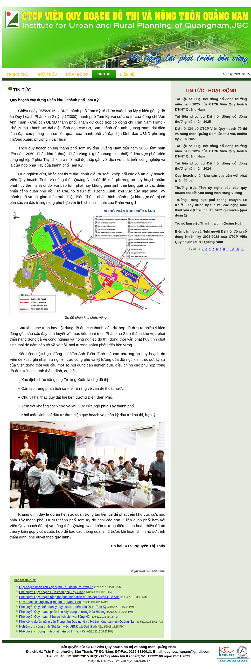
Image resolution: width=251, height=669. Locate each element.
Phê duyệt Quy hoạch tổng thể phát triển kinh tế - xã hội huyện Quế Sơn (69, 597)
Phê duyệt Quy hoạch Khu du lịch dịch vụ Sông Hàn (55, 616)
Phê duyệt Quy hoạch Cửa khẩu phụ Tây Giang (52, 592)
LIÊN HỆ (127, 74)
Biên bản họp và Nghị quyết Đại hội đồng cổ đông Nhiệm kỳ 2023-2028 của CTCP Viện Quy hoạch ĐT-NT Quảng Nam (211, 236)
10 (232, 249)
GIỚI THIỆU (47, 74)
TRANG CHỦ (17, 74)
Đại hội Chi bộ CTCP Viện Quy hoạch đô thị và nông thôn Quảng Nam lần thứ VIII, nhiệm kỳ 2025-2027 (211, 134)
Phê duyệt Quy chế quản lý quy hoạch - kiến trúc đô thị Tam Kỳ (63, 607)
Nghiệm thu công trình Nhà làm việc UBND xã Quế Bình (58, 626)
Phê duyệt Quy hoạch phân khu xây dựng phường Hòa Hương (62, 612)
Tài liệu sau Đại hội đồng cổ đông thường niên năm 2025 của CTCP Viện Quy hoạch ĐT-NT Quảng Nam (211, 104)
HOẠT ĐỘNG (77, 74)
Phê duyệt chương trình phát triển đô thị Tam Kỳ (52, 631)
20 (237, 249)
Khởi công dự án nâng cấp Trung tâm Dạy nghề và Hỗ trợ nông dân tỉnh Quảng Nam (77, 621)
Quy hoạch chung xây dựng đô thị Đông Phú (50, 602)
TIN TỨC (103, 74)
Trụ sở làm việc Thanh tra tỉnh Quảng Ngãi (208, 223)
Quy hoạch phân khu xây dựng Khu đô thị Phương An (56, 587)
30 (242, 249)
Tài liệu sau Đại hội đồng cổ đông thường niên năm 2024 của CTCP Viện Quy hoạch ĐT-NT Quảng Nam (211, 151)
